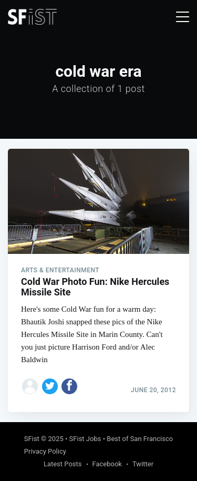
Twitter (142, 464)
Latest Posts (63, 464)
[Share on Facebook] (69, 386)
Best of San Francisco (140, 439)
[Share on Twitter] (50, 386)
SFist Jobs (85, 439)
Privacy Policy (45, 451)
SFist (31, 439)
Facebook (107, 464)
